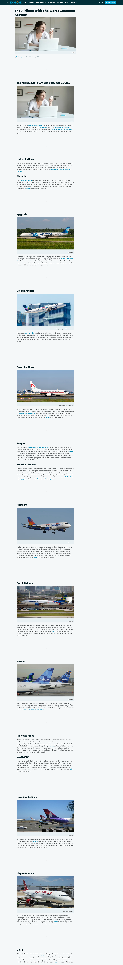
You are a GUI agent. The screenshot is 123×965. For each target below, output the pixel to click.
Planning (51, 2)
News (66, 2)
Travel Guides (41, 2)
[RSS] (102, 2)
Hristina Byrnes (20, 57)
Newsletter (110, 2)
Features (74, 2)
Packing (60, 2)
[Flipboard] (99, 2)
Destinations (29, 2)
